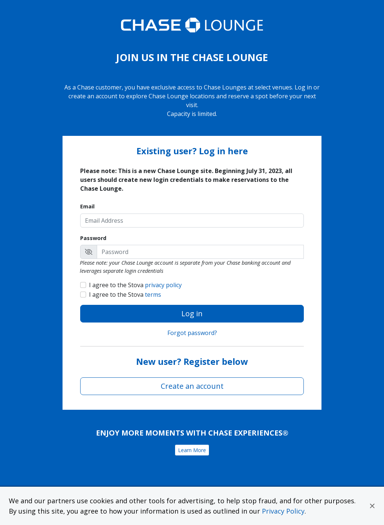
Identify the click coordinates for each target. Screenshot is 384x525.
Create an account (192, 386)
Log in (192, 313)
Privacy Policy (283, 511)
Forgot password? (192, 333)
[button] (372, 506)
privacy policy (163, 285)
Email (87, 206)
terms (153, 294)
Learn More (192, 450)
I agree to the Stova (135, 285)
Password (93, 238)
